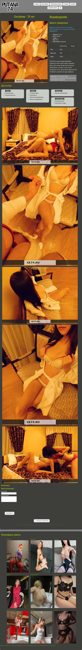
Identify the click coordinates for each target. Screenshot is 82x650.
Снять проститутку (13, 645)
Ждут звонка (45, 4)
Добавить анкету (53, 8)
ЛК (60, 8)
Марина (9, 539)
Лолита (56, 539)
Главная (37, 4)
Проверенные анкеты (56, 4)
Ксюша (56, 574)
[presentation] (12, 507)
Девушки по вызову (24, 645)
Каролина (33, 539)
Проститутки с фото (50, 645)
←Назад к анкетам (41, 520)
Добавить (9, 513)
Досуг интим (3, 645)
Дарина (9, 574)
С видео (66, 4)
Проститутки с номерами (37, 645)
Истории (73, 4)
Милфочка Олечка (12, 610)
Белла (32, 610)
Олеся (56, 610)
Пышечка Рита (35, 574)
